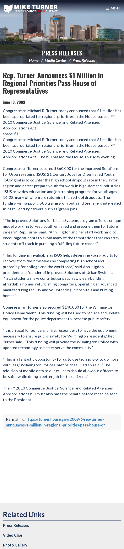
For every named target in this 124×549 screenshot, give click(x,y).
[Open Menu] (113, 8)
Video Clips (13, 535)
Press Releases (62, 53)
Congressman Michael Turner (31, 8)
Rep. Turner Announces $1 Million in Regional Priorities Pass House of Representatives (53, 83)
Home (33, 60)
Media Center (55, 60)
